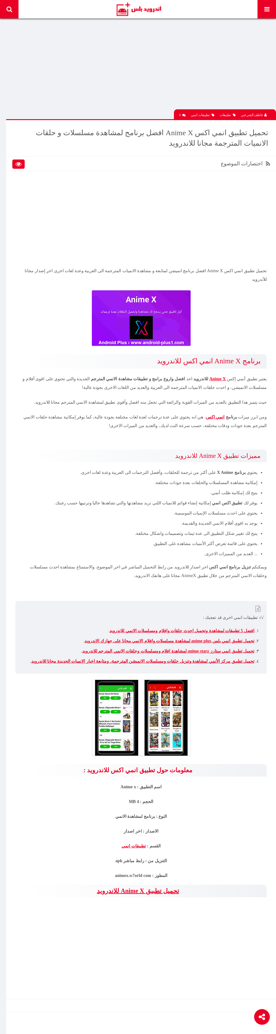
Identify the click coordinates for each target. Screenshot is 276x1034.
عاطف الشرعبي (254, 115)
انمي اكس (215, 417)
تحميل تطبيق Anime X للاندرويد (138, 890)
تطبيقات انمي (202, 115)
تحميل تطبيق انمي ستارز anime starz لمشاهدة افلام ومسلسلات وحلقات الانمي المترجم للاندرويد (168, 651)
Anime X (217, 379)
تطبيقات (228, 115)
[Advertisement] (141, 66)
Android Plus (138, 9)
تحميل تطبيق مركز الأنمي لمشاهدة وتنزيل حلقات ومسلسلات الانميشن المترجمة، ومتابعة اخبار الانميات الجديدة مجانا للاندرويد (143, 661)
